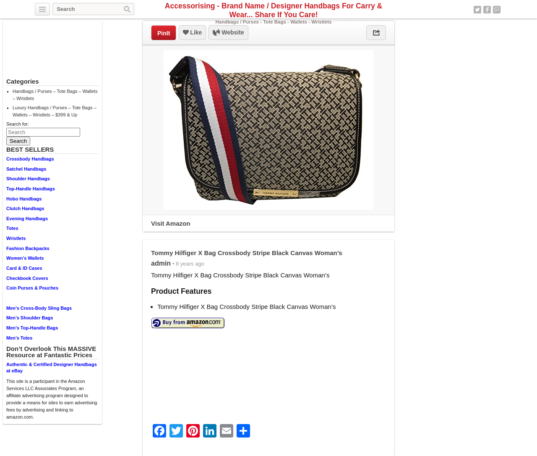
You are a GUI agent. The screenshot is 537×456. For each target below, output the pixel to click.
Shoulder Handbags (28, 178)
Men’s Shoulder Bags (29, 317)
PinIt (163, 33)
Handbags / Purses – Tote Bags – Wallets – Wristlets (55, 95)
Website (228, 33)
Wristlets (16, 238)
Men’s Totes (19, 337)
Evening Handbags (27, 218)
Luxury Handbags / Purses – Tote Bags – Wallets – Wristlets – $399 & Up (54, 111)
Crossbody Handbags (30, 158)
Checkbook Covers (27, 278)
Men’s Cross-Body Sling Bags (39, 308)
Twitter (477, 9)
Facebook (487, 9)
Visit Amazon (170, 223)
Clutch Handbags (25, 208)
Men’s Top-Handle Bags (32, 327)
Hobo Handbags (24, 198)
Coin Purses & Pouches (32, 287)
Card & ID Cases (24, 268)
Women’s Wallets (25, 258)
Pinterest (497, 9)
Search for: (17, 124)
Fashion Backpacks (28, 248)
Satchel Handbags (26, 168)
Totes (12, 228)
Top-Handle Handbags (30, 188)
